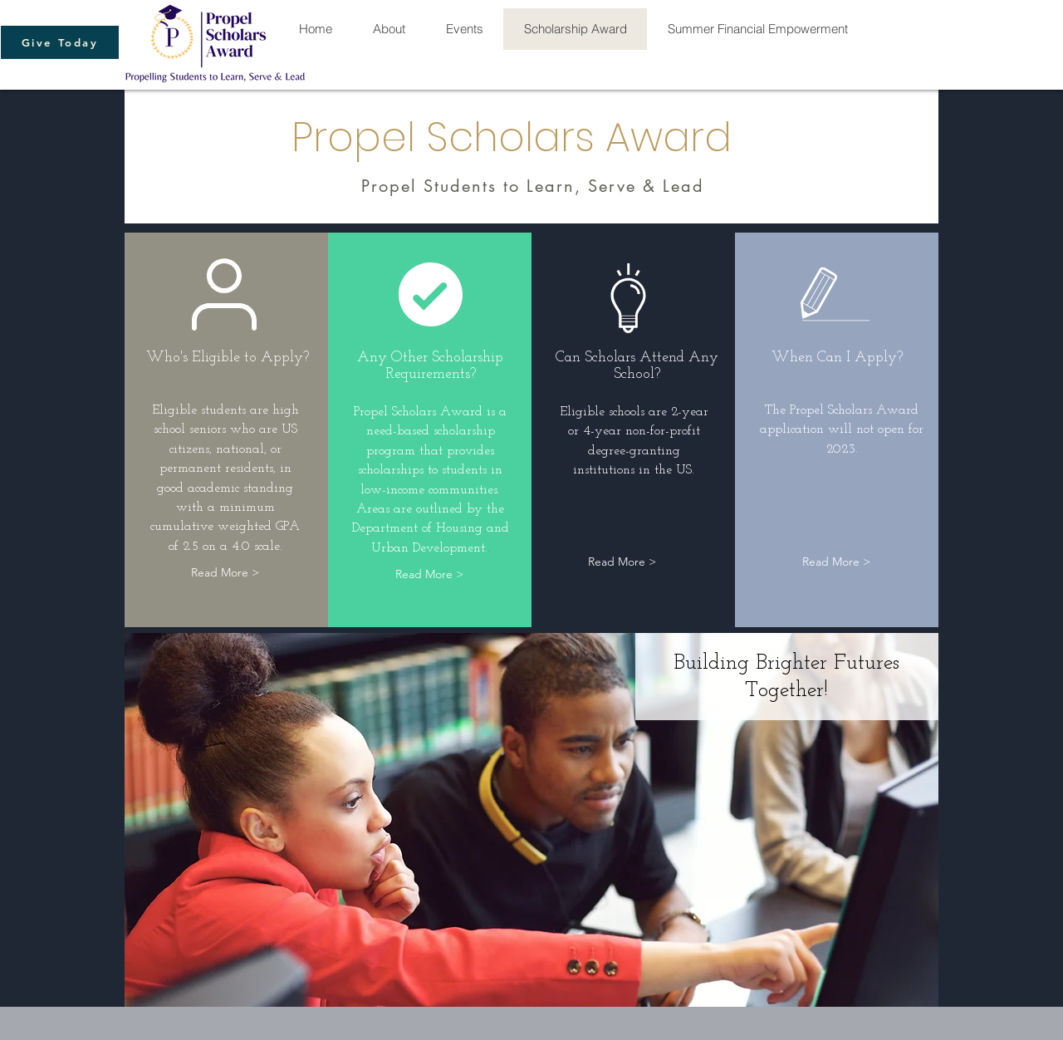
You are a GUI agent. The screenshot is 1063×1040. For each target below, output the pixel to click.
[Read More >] (225, 572)
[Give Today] (60, 42)
